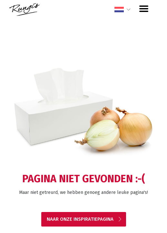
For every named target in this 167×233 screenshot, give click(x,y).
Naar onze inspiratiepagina (84, 219)
